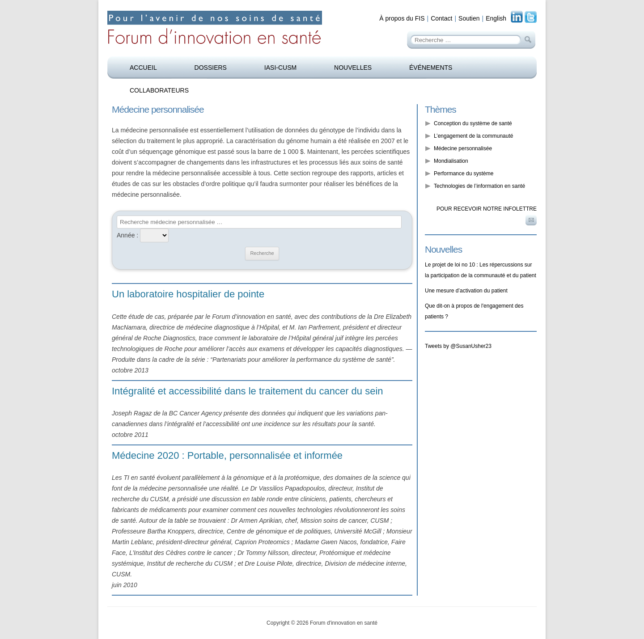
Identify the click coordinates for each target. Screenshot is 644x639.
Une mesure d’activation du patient (466, 291)
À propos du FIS (401, 18)
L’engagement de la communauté (473, 136)
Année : (127, 235)
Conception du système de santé (473, 123)
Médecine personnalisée (463, 148)
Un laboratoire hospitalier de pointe (188, 294)
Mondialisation (451, 161)
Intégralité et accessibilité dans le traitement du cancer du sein (247, 391)
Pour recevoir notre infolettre (486, 209)
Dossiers (211, 67)
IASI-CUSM (280, 67)
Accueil (143, 67)
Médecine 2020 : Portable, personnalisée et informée (227, 455)
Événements (430, 67)
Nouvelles (353, 67)
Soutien (468, 18)
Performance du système (463, 173)
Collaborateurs (159, 90)
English (496, 18)
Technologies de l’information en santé (479, 186)
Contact (441, 18)
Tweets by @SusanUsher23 (458, 346)
